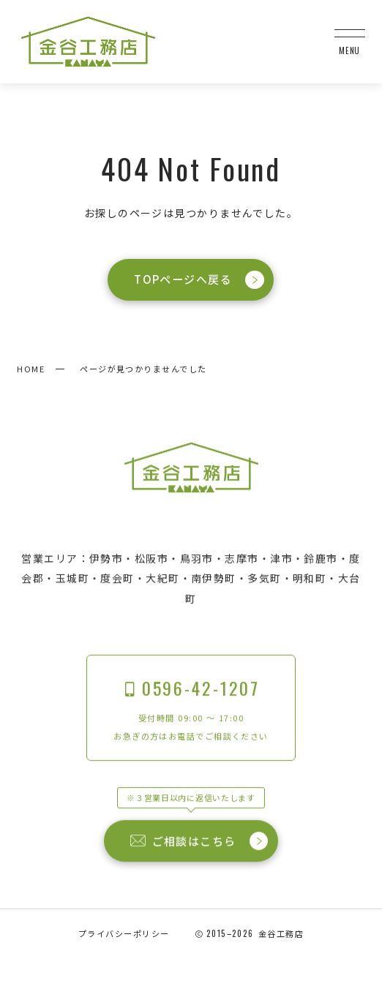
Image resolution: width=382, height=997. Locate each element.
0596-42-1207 (191, 688)
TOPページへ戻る (200, 280)
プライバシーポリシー (123, 933)
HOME (31, 369)
